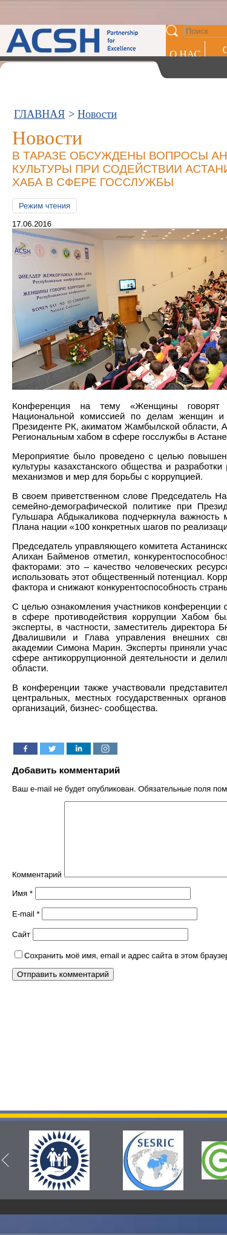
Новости (97, 114)
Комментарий (37, 889)
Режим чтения (44, 205)
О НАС (185, 54)
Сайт (21, 948)
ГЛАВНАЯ (39, 114)
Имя (22, 907)
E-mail (26, 928)
